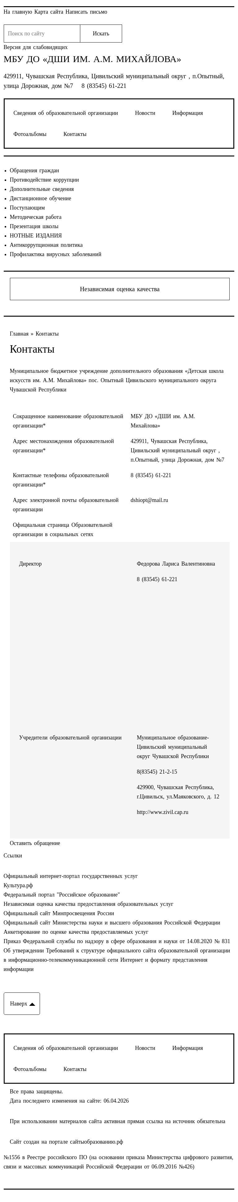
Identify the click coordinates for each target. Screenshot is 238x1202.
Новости (145, 113)
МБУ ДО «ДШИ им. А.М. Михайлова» (92, 59)
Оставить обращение (35, 843)
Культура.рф (18, 885)
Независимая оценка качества (120, 289)
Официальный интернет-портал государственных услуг (71, 876)
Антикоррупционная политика (46, 245)
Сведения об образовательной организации (66, 113)
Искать (101, 33)
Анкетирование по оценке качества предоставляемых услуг (76, 932)
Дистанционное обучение (40, 198)
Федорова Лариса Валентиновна (176, 564)
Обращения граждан (34, 170)
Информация (187, 113)
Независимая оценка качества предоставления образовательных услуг (89, 904)
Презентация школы (34, 226)
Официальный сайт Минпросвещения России (59, 913)
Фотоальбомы (30, 134)
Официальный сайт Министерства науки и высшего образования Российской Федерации (112, 923)
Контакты (75, 134)
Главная (20, 334)
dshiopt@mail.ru (149, 500)
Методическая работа (36, 217)
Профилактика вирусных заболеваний (56, 254)
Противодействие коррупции (44, 180)
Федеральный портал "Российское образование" (62, 895)
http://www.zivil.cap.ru (162, 812)
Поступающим (27, 208)
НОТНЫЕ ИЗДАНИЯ (36, 236)
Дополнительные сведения (42, 189)
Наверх (18, 1004)
